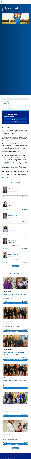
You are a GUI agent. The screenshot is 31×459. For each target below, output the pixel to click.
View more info (15, 192)
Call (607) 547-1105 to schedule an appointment (15, 359)
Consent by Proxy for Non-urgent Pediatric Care (13, 157)
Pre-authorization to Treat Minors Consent (12, 162)
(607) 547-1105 (6, 357)
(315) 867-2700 (6, 209)
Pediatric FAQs (6, 101)
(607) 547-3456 (6, 234)
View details (25, 196)
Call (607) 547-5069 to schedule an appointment (15, 444)
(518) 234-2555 (6, 196)
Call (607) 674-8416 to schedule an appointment (15, 387)
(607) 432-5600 (6, 248)
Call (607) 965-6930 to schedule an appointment (15, 416)
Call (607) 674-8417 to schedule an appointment (15, 331)
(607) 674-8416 (6, 385)
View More (15, 266)
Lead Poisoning (6, 103)
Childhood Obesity (6, 105)
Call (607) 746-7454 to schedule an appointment (15, 303)
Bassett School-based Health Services (10, 108)
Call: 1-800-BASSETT (16, 121)
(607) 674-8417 (6, 329)
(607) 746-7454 (6, 301)
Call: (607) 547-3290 (15, 119)
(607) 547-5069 (6, 442)
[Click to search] (27, 1)
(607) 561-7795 (6, 221)
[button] (29, 1)
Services (5, 98)
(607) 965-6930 (6, 414)
